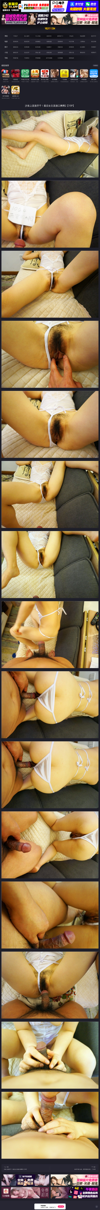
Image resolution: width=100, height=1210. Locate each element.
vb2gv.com (50, 28)
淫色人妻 (37, 52)
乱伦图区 (82, 47)
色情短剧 (71, 58)
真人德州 (26, 36)
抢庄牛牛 (93, 36)
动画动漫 (49, 41)
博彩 (6, 36)
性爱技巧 (93, 52)
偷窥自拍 (15, 47)
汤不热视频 (49, 58)
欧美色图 (37, 47)
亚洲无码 (15, 41)
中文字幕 (71, 41)
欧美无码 (26, 41)
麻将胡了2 (60, 36)
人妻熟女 (82, 41)
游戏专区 (49, 36)
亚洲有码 (60, 41)
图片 (6, 47)
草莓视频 (37, 58)
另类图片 (93, 47)
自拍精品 (37, 41)
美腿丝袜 (60, 47)
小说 (6, 52)
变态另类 (93, 41)
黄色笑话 (82, 52)
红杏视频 (60, 58)
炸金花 (71, 36)
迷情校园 (60, 52)
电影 (6, 41)
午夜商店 (26, 58)
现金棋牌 (82, 36)
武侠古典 (49, 52)
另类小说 (71, 52)
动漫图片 (49, 47)
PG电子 (16, 36)
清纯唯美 (71, 47)
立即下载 (61, 1206)
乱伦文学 (26, 52)
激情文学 (15, 52)
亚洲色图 (26, 47)
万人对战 (37, 36)
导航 (6, 58)
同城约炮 (15, 58)
